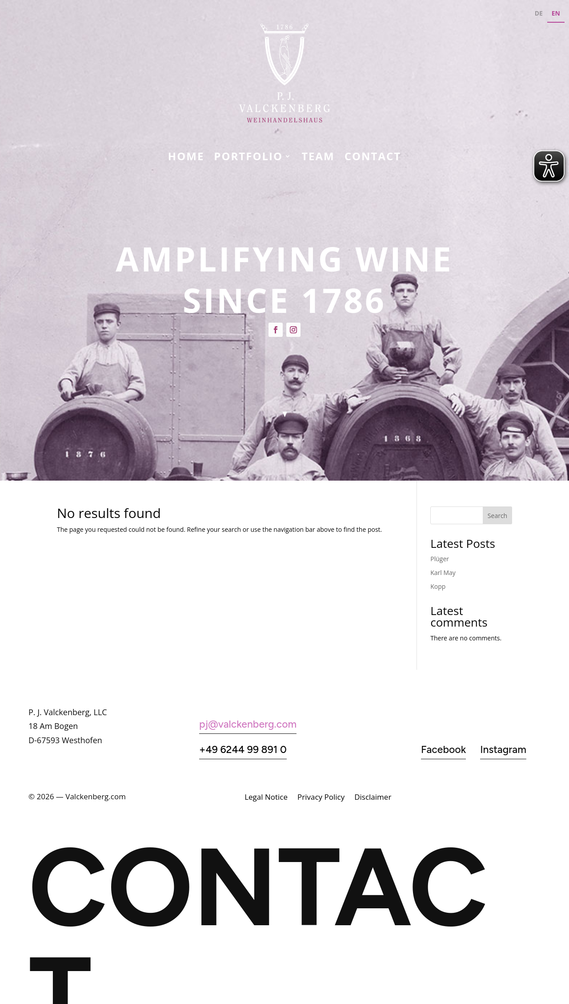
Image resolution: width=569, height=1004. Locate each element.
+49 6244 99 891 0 (243, 749)
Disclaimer (372, 798)
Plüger (439, 559)
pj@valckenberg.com (248, 724)
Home (186, 158)
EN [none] (556, 13)
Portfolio (248, 158)
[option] (538, 14)
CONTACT (373, 158)
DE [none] (539, 13)
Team (318, 158)
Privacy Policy (321, 798)
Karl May (443, 572)
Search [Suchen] (497, 515)
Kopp (437, 586)
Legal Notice (266, 798)
